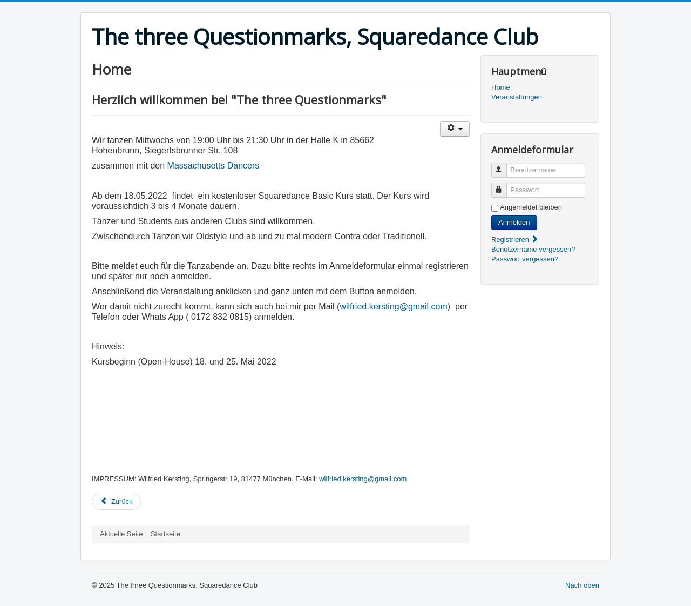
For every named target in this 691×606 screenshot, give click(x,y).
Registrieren (515, 239)
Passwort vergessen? (524, 259)
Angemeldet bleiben (531, 207)
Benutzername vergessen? (533, 249)
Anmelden (514, 222)
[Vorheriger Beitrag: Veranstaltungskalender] (116, 502)
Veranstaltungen (516, 97)
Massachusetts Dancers (213, 165)
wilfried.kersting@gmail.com (393, 306)
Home (500, 87)
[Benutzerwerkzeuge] (455, 129)
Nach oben (582, 585)
